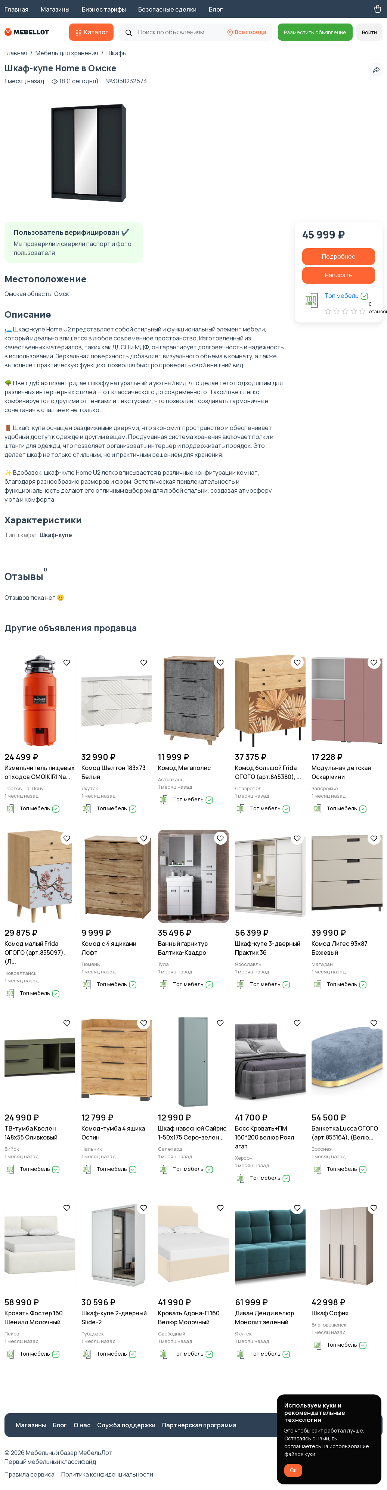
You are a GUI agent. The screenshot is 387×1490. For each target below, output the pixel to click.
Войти (369, 32)
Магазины (55, 9)
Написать (338, 275)
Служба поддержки (126, 1425)
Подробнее (339, 256)
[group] (88, 153)
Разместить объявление (315, 32)
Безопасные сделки (167, 9)
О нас (82, 1425)
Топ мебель (347, 296)
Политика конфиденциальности (107, 1474)
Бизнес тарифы (104, 9)
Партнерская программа (199, 1425)
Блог (216, 9)
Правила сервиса (29, 1474)
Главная (16, 9)
